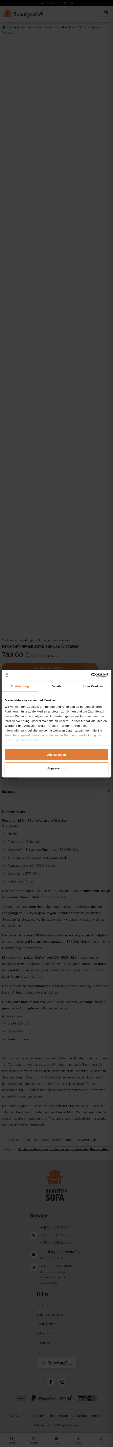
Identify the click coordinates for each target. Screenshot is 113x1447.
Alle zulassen (56, 754)
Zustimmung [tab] (20, 686)
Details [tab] (56, 686)
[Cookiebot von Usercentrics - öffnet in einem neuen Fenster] (91, 675)
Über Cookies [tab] (93, 686)
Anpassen (56, 768)
